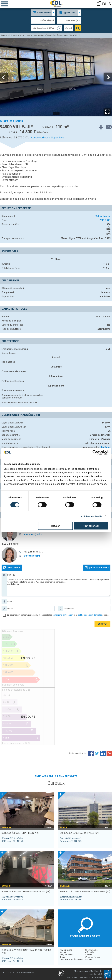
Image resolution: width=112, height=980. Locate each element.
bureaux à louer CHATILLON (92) (20, 833)
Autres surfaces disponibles (47, 137)
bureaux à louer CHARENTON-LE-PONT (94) (26, 891)
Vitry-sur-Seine (66, 954)
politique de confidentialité (90, 615)
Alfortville (89, 952)
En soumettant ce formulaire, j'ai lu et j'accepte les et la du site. (58, 615)
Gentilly (88, 954)
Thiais (62, 957)
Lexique (82, 977)
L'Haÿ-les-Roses (92, 957)
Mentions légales (82, 971)
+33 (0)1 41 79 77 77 (34, 551)
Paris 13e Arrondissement (71, 959)
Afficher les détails (91, 516)
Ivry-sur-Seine (66, 950)
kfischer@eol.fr (31, 556)
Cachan (88, 959)
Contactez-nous (94, 977)
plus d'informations (99, 567)
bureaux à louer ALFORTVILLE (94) (79, 833)
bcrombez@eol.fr (32, 534)
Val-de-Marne (102, 216)
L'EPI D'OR (104, 220)
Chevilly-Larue (91, 950)
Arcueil (63, 952)
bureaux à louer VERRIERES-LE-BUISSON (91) (85, 891)
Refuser (55, 525)
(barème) (105, 447)
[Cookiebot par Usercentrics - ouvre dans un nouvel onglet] (94, 452)
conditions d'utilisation (62, 615)
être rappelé (14, 567)
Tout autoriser (91, 525)
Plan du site (72, 977)
